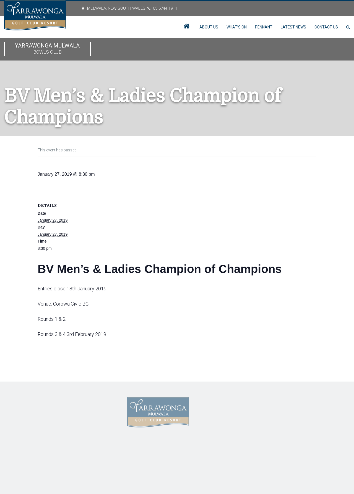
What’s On (237, 27)
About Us (208, 27)
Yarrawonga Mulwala (47, 49)
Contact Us (326, 27)
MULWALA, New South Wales (116, 8)
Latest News (293, 27)
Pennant (263, 27)
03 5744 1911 (165, 8)
